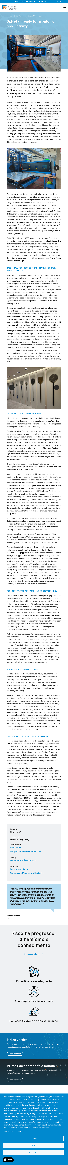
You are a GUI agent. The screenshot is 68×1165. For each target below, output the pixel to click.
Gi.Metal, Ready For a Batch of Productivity (27, 16)
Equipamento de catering (22, 860)
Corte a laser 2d (17, 869)
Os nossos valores (32, 954)
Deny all (33, 1145)
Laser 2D (14, 847)
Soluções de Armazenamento (24, 851)
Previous (10, 166)
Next (55, 166)
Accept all (33, 1152)
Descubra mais (15, 1053)
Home (9, 16)
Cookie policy (19, 1131)
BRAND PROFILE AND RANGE (24, 1)
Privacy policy (8, 1131)
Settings (33, 1138)
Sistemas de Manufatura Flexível (26, 873)
